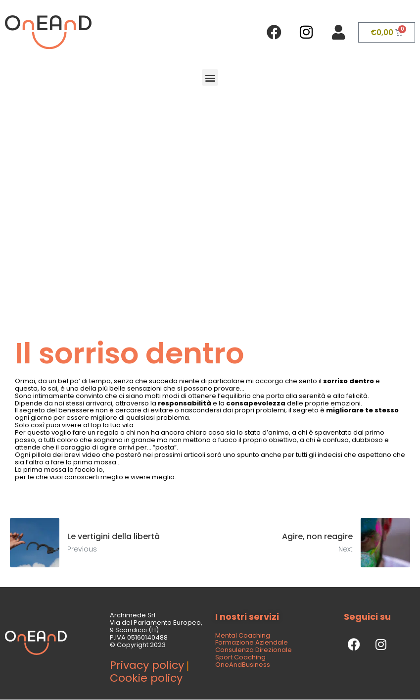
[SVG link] (48, 32)
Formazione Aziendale (251, 642)
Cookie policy (146, 678)
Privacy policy (147, 665)
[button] (210, 77)
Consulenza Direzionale (253, 649)
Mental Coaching (242, 635)
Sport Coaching (240, 657)
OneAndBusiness (242, 664)
